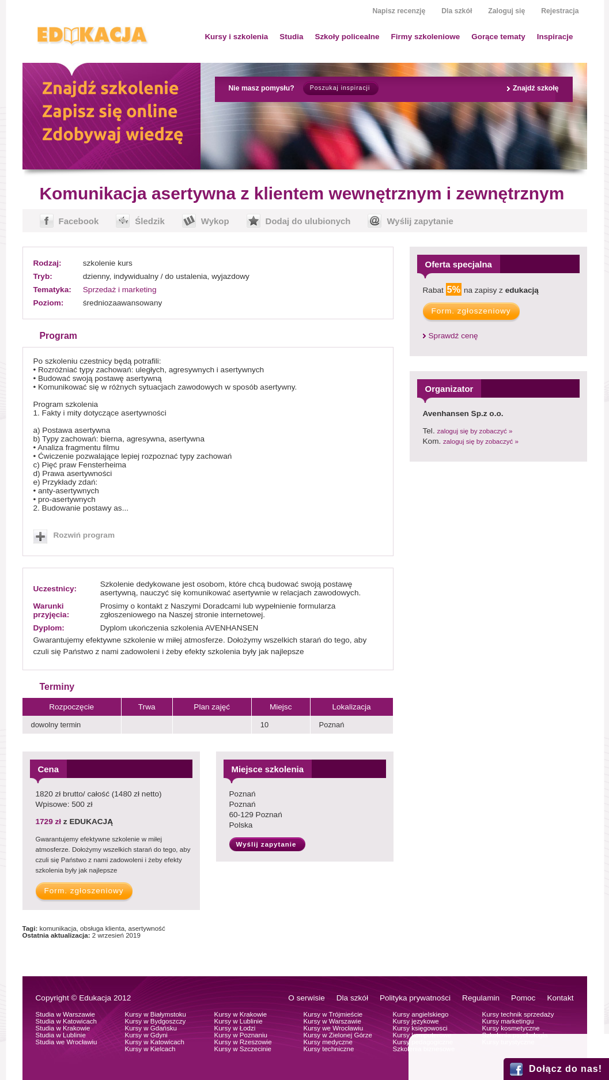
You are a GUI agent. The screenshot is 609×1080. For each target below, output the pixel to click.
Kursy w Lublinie (238, 1021)
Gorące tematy (498, 36)
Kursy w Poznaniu (240, 1035)
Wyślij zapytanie (420, 221)
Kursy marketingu (508, 1021)
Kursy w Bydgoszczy (155, 1021)
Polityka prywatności (415, 998)
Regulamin (481, 998)
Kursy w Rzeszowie (243, 1042)
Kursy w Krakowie (240, 1014)
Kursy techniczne (329, 1048)
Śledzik (150, 221)
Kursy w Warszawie (332, 1021)
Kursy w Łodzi (235, 1028)
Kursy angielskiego (421, 1014)
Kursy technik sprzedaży (518, 1014)
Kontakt (560, 998)
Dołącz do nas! (565, 1069)
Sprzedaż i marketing (120, 289)
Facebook (79, 221)
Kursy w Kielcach (150, 1048)
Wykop (215, 221)
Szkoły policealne (347, 36)
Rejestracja (559, 11)
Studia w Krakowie (63, 1028)
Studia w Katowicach (66, 1021)
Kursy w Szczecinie (242, 1048)
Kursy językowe (416, 1021)
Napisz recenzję (398, 11)
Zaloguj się (506, 11)
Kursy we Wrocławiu (334, 1028)
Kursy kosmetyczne (511, 1028)
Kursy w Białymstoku (156, 1014)
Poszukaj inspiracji (340, 88)
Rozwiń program (84, 535)
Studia (291, 36)
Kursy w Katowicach (154, 1042)
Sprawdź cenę (453, 335)
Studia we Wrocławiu (66, 1042)
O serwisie (306, 998)
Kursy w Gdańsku (151, 1028)
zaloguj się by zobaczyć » (474, 431)
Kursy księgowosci (420, 1028)
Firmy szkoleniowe (425, 36)
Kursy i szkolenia (236, 36)
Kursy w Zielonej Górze (338, 1035)
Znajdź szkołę (536, 88)
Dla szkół (456, 11)
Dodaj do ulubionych (308, 221)
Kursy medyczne (328, 1042)
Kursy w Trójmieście (333, 1014)
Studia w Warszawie (66, 1014)
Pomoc (523, 998)
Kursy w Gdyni (146, 1035)
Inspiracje (555, 36)
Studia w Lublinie (61, 1035)
